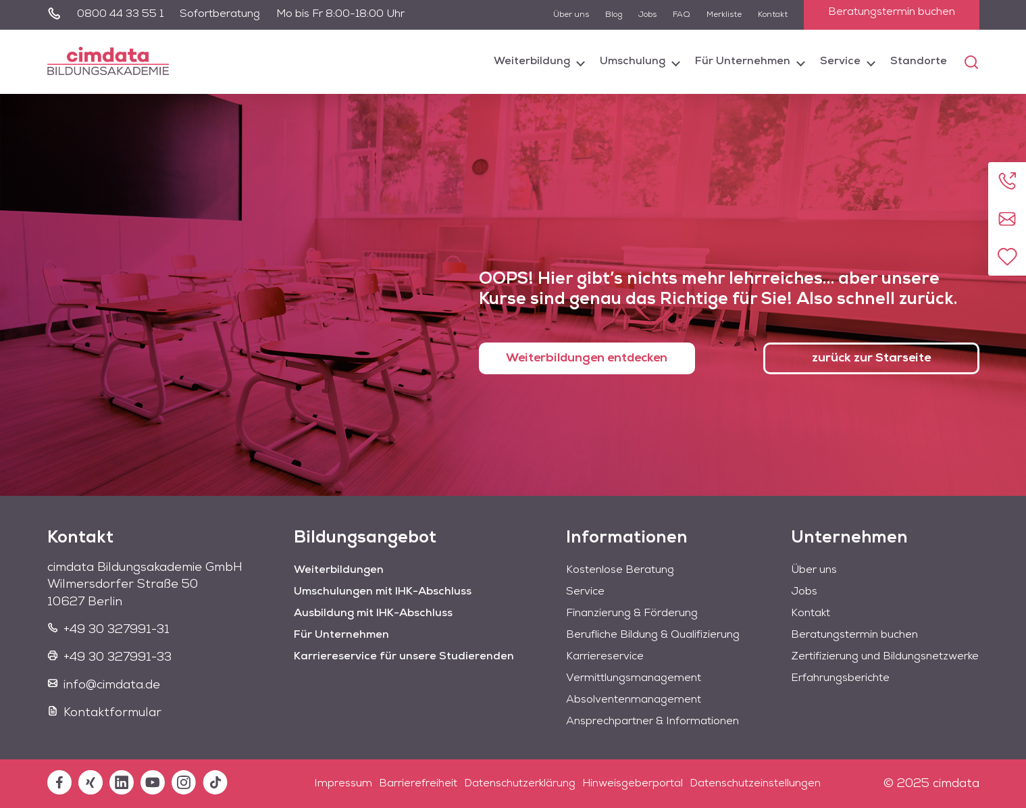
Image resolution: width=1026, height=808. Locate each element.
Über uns (571, 15)
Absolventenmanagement (633, 700)
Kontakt (773, 15)
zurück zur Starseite (871, 358)
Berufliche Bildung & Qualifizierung (653, 635)
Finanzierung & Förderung (632, 613)
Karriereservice (605, 656)
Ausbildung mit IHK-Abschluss (373, 613)
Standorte (918, 61)
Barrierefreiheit (418, 783)
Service (840, 61)
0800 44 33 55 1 (120, 14)
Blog (613, 15)
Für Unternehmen (742, 61)
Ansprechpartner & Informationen (652, 721)
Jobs (647, 15)
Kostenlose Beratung (620, 570)
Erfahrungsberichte (840, 678)
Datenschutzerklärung (519, 783)
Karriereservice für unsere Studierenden (404, 656)
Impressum (343, 783)
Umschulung (632, 61)
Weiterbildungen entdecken (586, 358)
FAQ (681, 15)
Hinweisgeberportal (632, 783)
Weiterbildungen (339, 570)
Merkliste (724, 15)
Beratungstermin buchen (891, 12)
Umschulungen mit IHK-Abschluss (382, 591)
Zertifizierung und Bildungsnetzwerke (885, 656)
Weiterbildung (532, 61)
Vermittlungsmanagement (633, 678)
